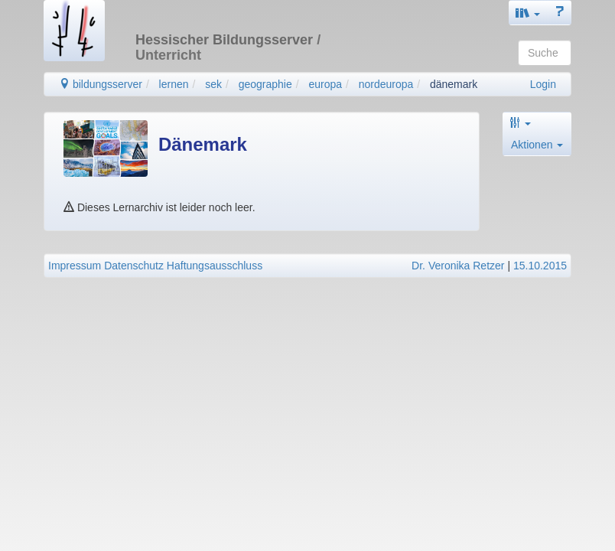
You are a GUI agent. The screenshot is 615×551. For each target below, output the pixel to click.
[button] (527, 12)
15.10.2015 (540, 265)
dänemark (453, 84)
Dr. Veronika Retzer (458, 265)
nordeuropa (386, 84)
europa (325, 84)
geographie (265, 84)
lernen (174, 84)
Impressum (74, 265)
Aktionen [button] (537, 145)
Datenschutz (134, 265)
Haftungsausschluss (214, 265)
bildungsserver (100, 84)
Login (543, 84)
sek (213, 84)
